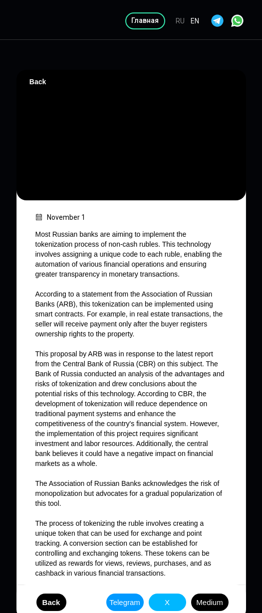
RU (180, 21)
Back (37, 82)
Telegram (124, 602)
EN (195, 21)
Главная (145, 20)
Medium (209, 602)
